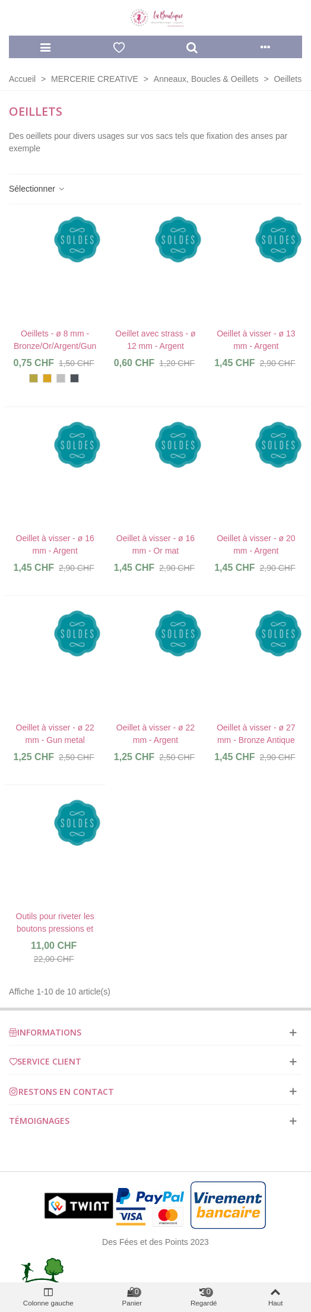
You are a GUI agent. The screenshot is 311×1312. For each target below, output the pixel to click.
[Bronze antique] (33, 378)
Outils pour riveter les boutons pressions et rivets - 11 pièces (55, 928)
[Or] (47, 378)
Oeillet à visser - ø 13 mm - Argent (256, 340)
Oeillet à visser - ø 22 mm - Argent (155, 734)
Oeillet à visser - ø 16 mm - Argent (55, 544)
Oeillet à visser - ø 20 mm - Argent (256, 544)
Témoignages (39, 1120)
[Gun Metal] (74, 378)
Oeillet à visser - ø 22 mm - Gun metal (55, 734)
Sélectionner (37, 188)
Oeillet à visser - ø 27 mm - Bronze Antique (256, 734)
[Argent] (60, 378)
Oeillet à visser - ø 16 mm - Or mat (155, 544)
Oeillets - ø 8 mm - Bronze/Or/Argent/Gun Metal (55, 346)
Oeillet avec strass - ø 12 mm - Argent (155, 340)
